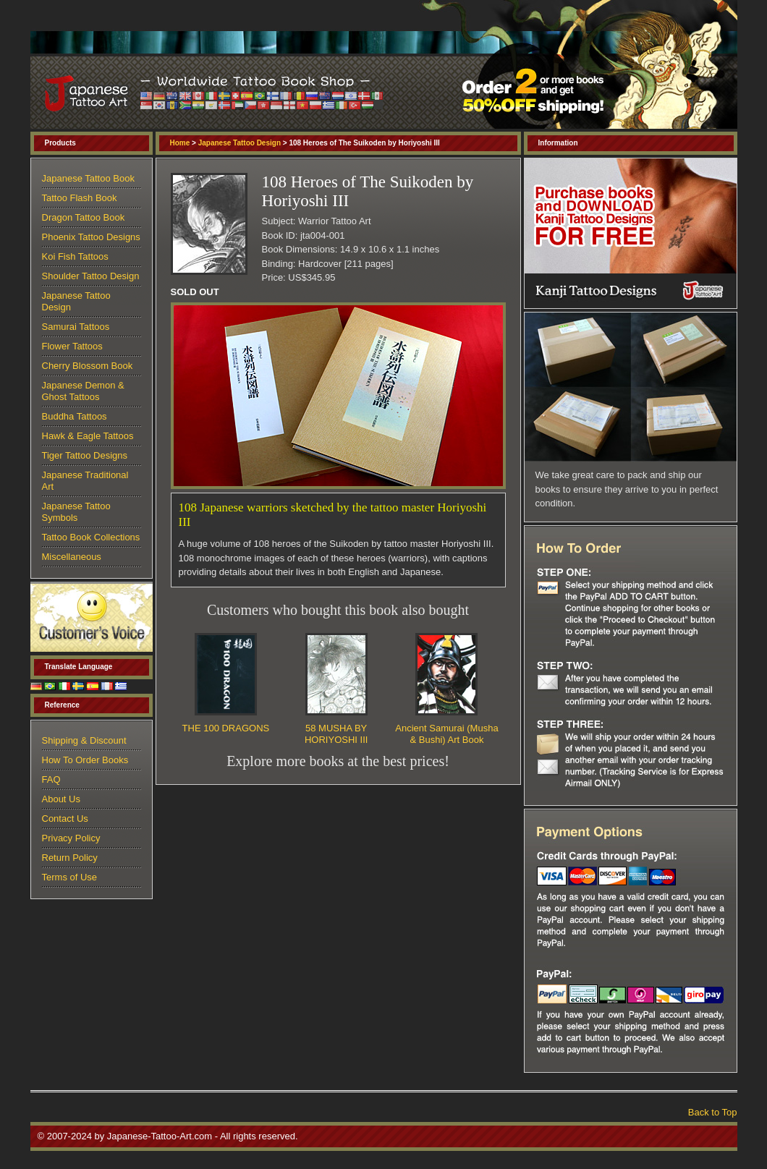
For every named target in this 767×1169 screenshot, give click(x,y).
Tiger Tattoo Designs (85, 455)
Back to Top (712, 1112)
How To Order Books (85, 759)
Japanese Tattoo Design (239, 143)
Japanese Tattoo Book (88, 178)
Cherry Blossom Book (87, 365)
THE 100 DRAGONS (226, 728)
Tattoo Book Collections (91, 537)
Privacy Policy (71, 838)
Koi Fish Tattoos (75, 256)
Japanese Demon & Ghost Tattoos (83, 391)
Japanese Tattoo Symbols (76, 512)
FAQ (51, 779)
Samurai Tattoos (76, 326)
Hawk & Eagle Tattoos (88, 435)
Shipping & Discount (84, 740)
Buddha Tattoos (74, 416)
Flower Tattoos (72, 346)
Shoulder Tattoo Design (91, 276)
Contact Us (65, 818)
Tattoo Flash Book (79, 197)
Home (180, 143)
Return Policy (70, 857)
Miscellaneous (71, 556)
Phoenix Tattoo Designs (91, 236)
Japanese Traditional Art (85, 480)
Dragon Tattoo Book (83, 217)
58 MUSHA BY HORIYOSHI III (336, 734)
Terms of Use (70, 877)
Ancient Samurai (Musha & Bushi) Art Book (446, 734)
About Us (61, 799)
